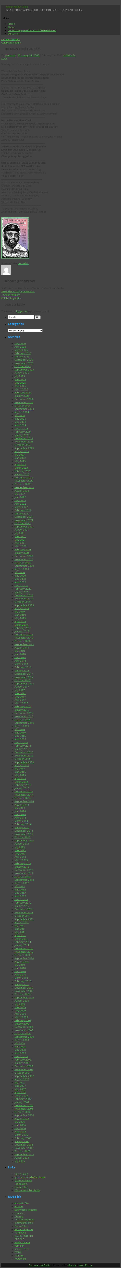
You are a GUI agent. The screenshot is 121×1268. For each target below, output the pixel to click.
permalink (23, 263)
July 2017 (19, 690)
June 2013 (20, 850)
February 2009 (22, 1020)
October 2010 (22, 955)
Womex (18, 1255)
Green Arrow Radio (17, 6)
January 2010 (21, 984)
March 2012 (21, 899)
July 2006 (19, 1121)
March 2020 (21, 585)
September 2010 (24, 958)
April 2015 (20, 778)
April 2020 (20, 582)
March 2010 (21, 977)
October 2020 (22, 562)
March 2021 (21, 546)
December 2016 (23, 713)
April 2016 (20, 739)
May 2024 (20, 421)
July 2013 (19, 847)
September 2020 (24, 565)
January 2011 (21, 945)
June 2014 (20, 811)
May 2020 (20, 578)
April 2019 (20, 621)
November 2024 (23, 402)
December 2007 (23, 1066)
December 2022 (23, 477)
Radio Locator (22, 1242)
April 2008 (20, 1053)
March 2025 (21, 389)
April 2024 (20, 425)
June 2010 (20, 968)
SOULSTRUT (21, 1249)
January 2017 (21, 709)
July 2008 (19, 1043)
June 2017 (20, 693)
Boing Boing (21, 1173)
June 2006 (20, 1125)
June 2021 (20, 536)
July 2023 (19, 454)
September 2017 (24, 683)
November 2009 (23, 990)
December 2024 (23, 399)
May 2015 (20, 775)
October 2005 (22, 1151)
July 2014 (19, 807)
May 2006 (20, 1128)
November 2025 (23, 363)
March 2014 (21, 820)
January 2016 (21, 748)
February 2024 (22, 431)
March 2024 (21, 428)
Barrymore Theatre (25, 1209)
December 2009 (23, 987)
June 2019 (20, 614)
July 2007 (19, 1082)
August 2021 (21, 529)
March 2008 (21, 1056)
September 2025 (24, 369)
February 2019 (22, 628)
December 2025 (23, 359)
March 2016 (21, 742)
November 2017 (23, 677)
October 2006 (22, 1111)
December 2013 (23, 830)
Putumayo (20, 1232)
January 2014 (21, 827)
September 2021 (24, 526)
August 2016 (21, 726)
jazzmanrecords (23, 1222)
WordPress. (85, 1265)
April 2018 (20, 660)
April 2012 (20, 896)
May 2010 (20, 971)
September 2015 (24, 762)
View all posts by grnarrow (18, 291)
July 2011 (19, 925)
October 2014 (22, 798)
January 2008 (21, 1062)
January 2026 (21, 356)
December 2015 (23, 752)
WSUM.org (20, 1258)
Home (11, 23)
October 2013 (22, 837)
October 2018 (22, 641)
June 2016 (20, 732)
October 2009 (22, 994)
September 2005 (24, 1154)
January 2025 (21, 395)
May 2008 (20, 1049)
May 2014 (20, 814)
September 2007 (24, 1076)
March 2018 (21, 663)
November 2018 (23, 637)
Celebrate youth (11, 42)
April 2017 (20, 699)
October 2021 (22, 523)
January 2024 (21, 435)
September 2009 (24, 997)
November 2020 (23, 559)
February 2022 (22, 510)
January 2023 (21, 474)
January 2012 (21, 905)
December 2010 (23, 948)
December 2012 (23, 869)
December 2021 (23, 516)
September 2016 (24, 722)
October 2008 (22, 1033)
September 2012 (24, 879)
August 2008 (21, 1040)
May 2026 (20, 343)
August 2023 (21, 451)
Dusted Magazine (24, 1219)
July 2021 (19, 533)
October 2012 (22, 876)
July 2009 (19, 1004)
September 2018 (24, 644)
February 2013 (22, 863)
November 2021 (23, 520)
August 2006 (21, 1118)
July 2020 (19, 572)
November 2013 (23, 834)
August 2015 (21, 765)
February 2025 (22, 392)
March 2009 (21, 1017)
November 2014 (23, 794)
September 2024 (24, 408)
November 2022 (23, 480)
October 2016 (22, 719)
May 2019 (20, 618)
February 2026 (22, 353)
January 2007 (21, 1102)
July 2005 (19, 1161)
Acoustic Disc (21, 1203)
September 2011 (24, 919)
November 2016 (23, 716)
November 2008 (23, 1030)
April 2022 (20, 503)
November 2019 (23, 598)
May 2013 (20, 853)
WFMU (18, 1252)
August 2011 (21, 922)
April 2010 (20, 974)
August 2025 (21, 372)
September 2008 (24, 1036)
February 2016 (22, 745)
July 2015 (19, 768)
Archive (18, 1206)
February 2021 (22, 549)
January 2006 (21, 1141)
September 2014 (24, 801)
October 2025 (22, 366)
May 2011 (20, 932)
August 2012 (21, 883)
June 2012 (20, 889)
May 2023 (20, 461)
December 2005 (23, 1144)
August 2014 (21, 804)
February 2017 (22, 706)
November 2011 (23, 912)
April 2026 (20, 346)
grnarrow (10, 55)
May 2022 (20, 500)
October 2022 (22, 484)
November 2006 (23, 1108)
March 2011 (21, 938)
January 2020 (21, 592)
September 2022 (24, 487)
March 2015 (21, 781)
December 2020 (23, 556)
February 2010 (22, 981)
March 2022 (21, 507)
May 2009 (20, 1010)
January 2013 (21, 866)
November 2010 (23, 951)
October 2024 (22, 405)
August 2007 (21, 1079)
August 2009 (21, 1000)
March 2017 (21, 703)
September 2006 (24, 1115)
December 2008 (23, 1026)
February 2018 (22, 667)
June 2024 (20, 418)
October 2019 (22, 601)
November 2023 (23, 441)
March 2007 (21, 1095)
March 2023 (21, 467)
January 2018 (21, 670)
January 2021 (21, 552)
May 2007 (20, 1089)
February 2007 (22, 1098)
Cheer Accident (10, 39)
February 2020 (22, 588)
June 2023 (20, 457)
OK (38, 317)
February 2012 (22, 902)
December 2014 (23, 791)
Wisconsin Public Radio (27, 1190)
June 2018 (20, 654)
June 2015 (20, 771)
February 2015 (22, 784)
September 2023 (24, 448)
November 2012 (23, 873)
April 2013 (20, 856)
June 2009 (20, 1007)
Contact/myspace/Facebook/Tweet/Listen (32, 30)
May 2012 (20, 892)
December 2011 (23, 909)
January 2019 (21, 631)
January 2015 (21, 788)
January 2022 (21, 513)
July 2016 (19, 729)
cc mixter (19, 1213)
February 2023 (22, 471)
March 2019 (21, 624)
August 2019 (21, 608)
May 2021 (20, 539)
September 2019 (24, 605)
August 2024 (21, 412)
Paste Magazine (23, 1229)
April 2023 (20, 464)
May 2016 (20, 735)
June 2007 (20, 1085)
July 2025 (19, 376)
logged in (21, 311)
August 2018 (21, 647)
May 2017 (20, 696)
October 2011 (22, 915)
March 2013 (21, 860)
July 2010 (19, 964)
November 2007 (23, 1069)
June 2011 (20, 928)
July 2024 (19, 415)
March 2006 (21, 1134)
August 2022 (21, 490)
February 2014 (22, 824)
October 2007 (22, 1072)
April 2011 (20, 935)
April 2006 (20, 1131)
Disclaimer (14, 33)
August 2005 (21, 1157)
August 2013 (21, 843)
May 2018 (20, 657)
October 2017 (22, 680)
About (11, 27)
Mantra (72, 1265)
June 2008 (20, 1046)
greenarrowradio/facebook (29, 1177)
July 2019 (19, 611)
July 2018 (19, 650)
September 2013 (24, 840)
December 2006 (23, 1105)
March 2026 (21, 350)
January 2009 (21, 1023)
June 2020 (20, 575)
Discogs (19, 1216)
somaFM (19, 1245)
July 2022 (19, 493)
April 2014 (20, 817)
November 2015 (23, 755)
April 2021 (20, 542)
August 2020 (21, 569)
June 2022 (20, 497)
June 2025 (20, 379)
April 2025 (20, 386)
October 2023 (22, 444)
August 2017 (21, 686)
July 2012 (19, 886)
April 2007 (20, 1092)
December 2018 (23, 634)
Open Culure (21, 1187)
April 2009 (20, 1013)
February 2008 (22, 1059)
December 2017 (23, 673)
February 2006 (22, 1138)
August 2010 (21, 961)
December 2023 (23, 438)
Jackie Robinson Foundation (23, 1182)
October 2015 (22, 758)
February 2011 (22, 941)
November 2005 (23, 1147)
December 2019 (23, 595)
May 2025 (20, 382)
